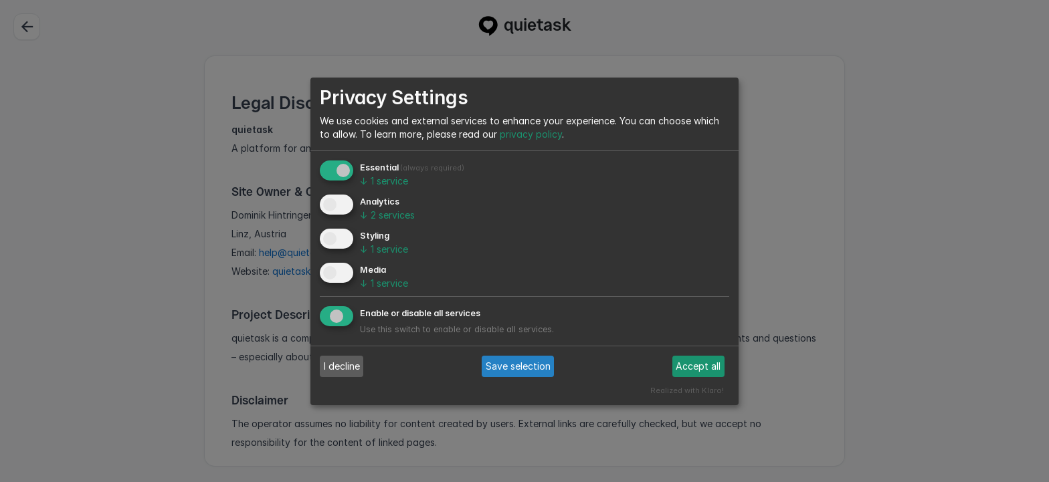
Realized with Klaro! (687, 390)
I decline (342, 366)
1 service (384, 181)
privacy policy (531, 134)
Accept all (698, 366)
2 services (387, 215)
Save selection (518, 366)
